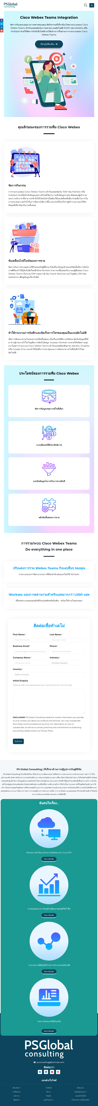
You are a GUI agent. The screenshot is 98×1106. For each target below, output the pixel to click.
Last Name (56, 634)
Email (2, 32)
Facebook (2, 20)
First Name (19, 634)
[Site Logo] (10, 5)
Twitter (2, 24)
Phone (54, 646)
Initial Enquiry (20, 680)
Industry (55, 657)
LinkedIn (2, 28)
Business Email (21, 646)
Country (18, 669)
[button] (86, 5)
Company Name (22, 657)
